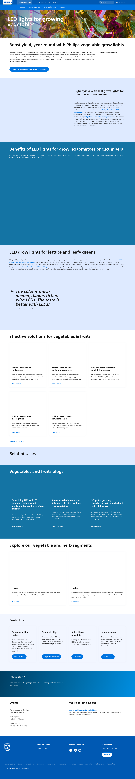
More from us (53, 2)
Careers (20, 764)
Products (22, 7)
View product (16, 384)
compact (57, 266)
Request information (51, 656)
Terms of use (111, 764)
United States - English (109, 748)
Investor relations (9, 764)
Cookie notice (51, 764)
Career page (108, 656)
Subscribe (77, 656)
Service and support (49, 7)
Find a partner (19, 656)
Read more (15, 602)
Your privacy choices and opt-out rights (80, 764)
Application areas (34, 7)
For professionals (25, 2)
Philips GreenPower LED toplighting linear (37, 266)
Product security (99, 764)
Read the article (17, 526)
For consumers (40, 2)
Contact (107, 754)
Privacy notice (62, 764)
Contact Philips (42, 748)
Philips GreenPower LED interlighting (97, 116)
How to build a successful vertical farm (83, 710)
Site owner (40, 764)
